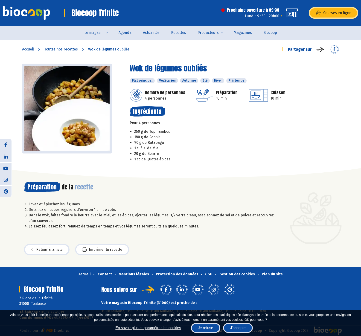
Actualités (151, 32)
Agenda (125, 32)
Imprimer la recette (102, 249)
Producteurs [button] (208, 32)
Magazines (243, 32)
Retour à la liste (47, 249)
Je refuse (205, 328)
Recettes (178, 32)
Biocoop (270, 32)
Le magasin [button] (94, 32)
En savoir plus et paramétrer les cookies (148, 328)
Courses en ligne (333, 13)
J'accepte (238, 328)
